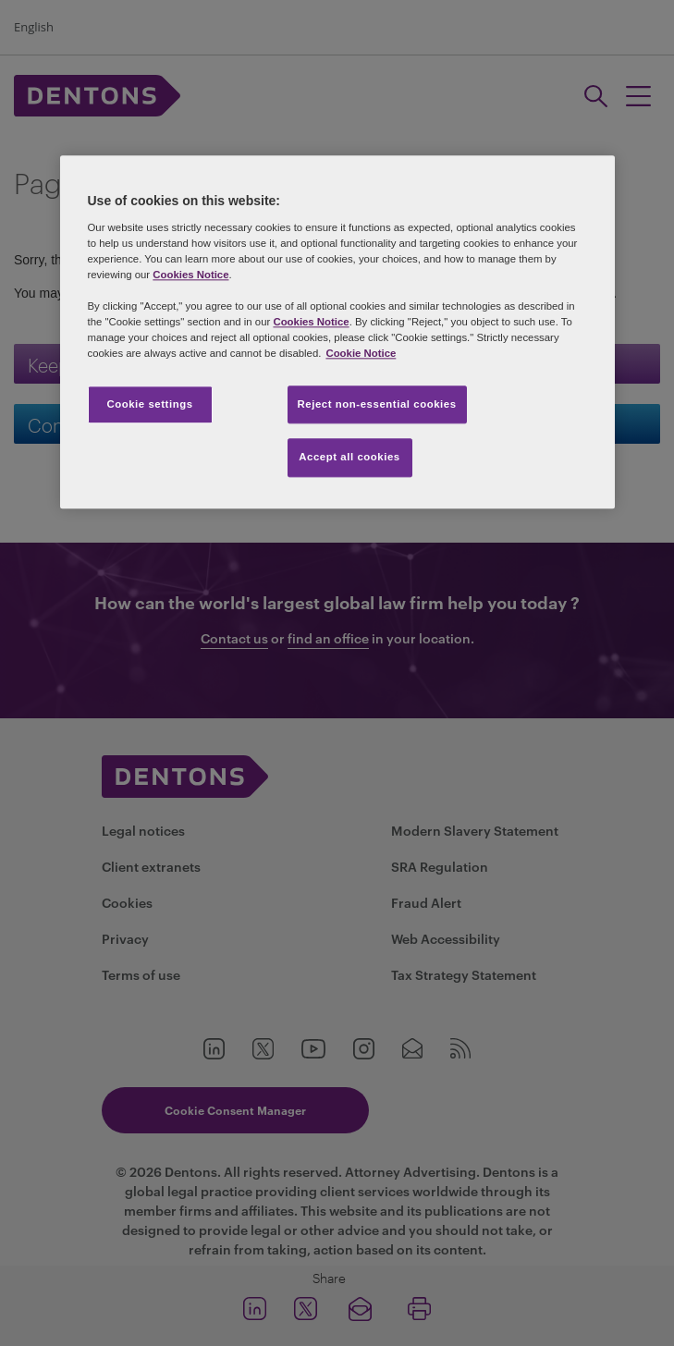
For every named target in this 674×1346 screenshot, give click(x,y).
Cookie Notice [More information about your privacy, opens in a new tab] (360, 354)
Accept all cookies (349, 457)
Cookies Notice (190, 275)
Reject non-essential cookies (377, 404)
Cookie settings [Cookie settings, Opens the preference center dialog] (149, 404)
